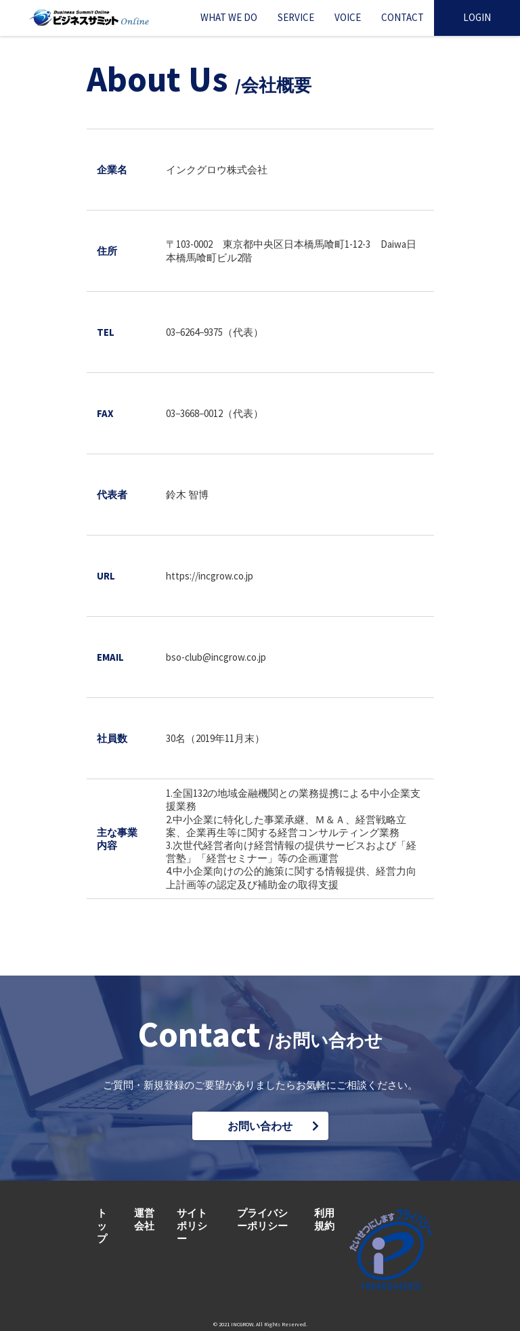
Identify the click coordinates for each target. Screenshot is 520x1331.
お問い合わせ (260, 1126)
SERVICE (296, 17)
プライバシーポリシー (262, 1219)
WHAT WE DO (228, 17)
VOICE (347, 17)
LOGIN (477, 17)
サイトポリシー (192, 1225)
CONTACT (402, 17)
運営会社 (144, 1219)
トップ (102, 1225)
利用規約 (324, 1219)
